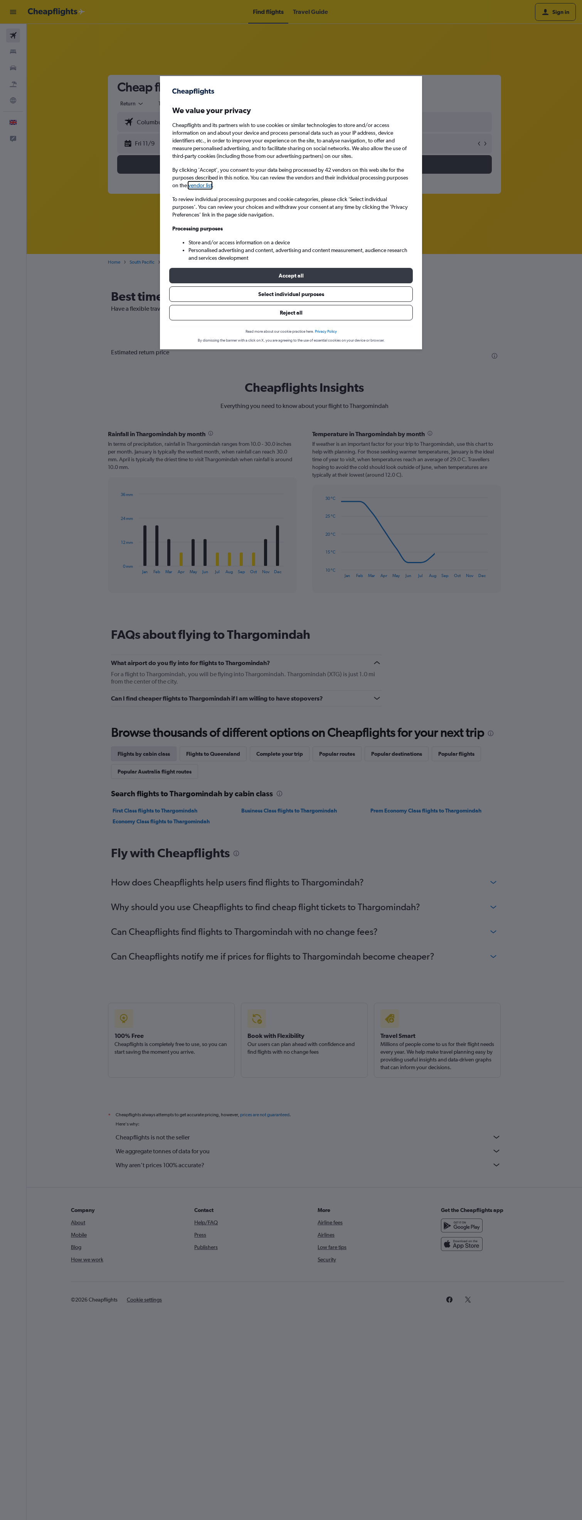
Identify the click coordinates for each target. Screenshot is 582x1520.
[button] (291, 275)
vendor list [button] (200, 185)
